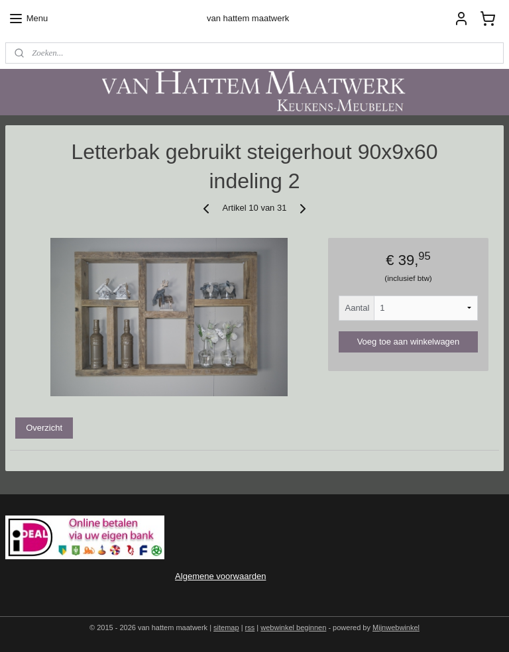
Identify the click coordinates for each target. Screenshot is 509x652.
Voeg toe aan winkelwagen (408, 341)
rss (250, 627)
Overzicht (44, 428)
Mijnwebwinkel (396, 627)
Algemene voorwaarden (220, 576)
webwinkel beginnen (293, 627)
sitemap (226, 627)
